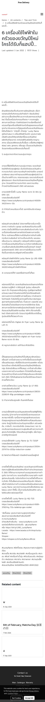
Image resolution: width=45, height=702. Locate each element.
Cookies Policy (13, 693)
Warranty (29, 683)
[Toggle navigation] (42, 14)
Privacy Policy (34, 691)
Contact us (22, 672)
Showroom (28, 676)
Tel (15, 676)
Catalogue (21, 683)
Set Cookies (16, 698)
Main (14, 683)
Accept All (29, 698)
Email (18, 676)
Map (22, 676)
